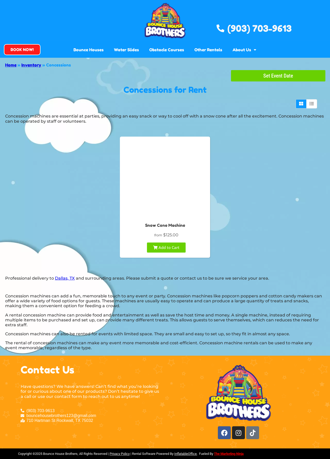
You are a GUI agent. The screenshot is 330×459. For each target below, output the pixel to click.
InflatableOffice (185, 454)
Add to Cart (166, 247)
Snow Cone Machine (165, 225)
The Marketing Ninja (229, 454)
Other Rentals (208, 49)
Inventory (31, 65)
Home (10, 65)
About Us (244, 49)
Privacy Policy (120, 454)
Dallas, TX (65, 278)
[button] (22, 49)
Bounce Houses (88, 49)
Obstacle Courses (166, 49)
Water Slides (126, 49)
